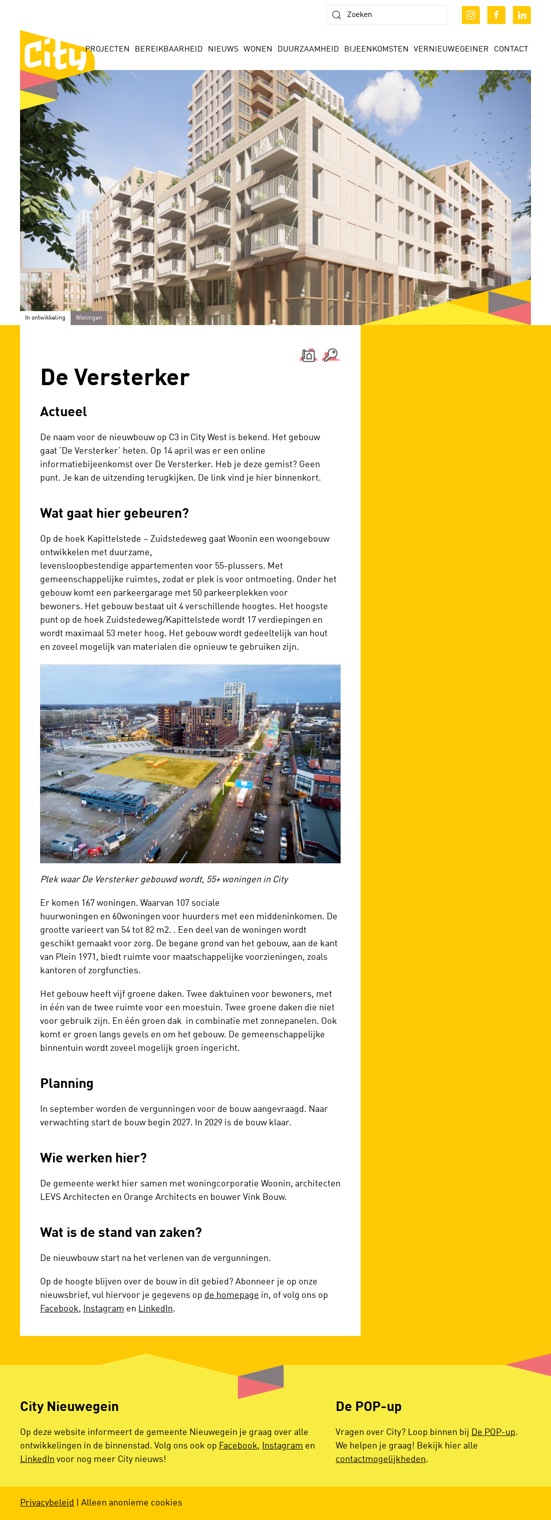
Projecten (107, 50)
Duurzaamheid (308, 50)
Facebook (59, 1308)
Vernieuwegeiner (451, 50)
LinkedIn (155, 1308)
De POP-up (493, 1432)
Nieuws (223, 50)
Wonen (257, 50)
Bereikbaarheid (169, 50)
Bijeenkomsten (376, 50)
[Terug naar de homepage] (57, 70)
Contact (511, 50)
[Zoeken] (387, 15)
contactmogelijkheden (381, 1459)
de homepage (231, 1295)
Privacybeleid (47, 1502)
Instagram (103, 1308)
